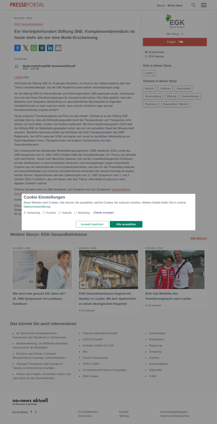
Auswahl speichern (92, 224)
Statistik (67, 212)
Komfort (51, 212)
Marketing (84, 212)
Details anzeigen (104, 212)
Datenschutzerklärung (37, 206)
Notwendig (33, 212)
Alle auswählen (126, 224)
